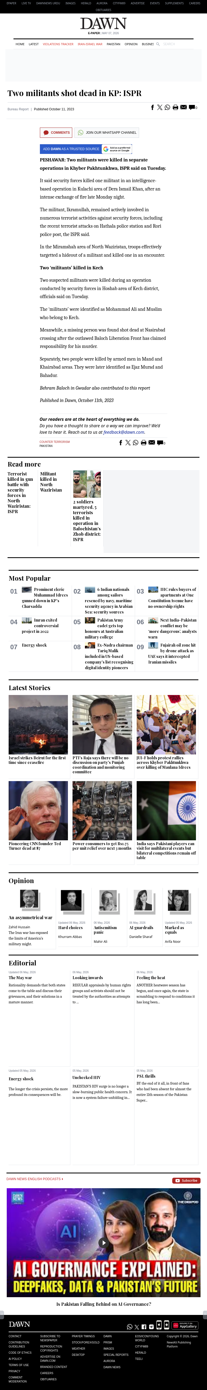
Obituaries (103, 10)
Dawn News (112, 1367)
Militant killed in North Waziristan (51, 482)
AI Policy (15, 1358)
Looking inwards (88, 977)
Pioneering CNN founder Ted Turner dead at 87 (35, 846)
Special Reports (116, 1354)
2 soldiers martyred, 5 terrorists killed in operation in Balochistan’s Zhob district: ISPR (87, 520)
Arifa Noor (173, 941)
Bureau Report (18, 109)
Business (149, 44)
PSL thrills (146, 1076)
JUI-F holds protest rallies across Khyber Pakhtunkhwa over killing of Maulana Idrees (164, 762)
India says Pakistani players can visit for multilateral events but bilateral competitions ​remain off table (166, 850)
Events (155, 3)
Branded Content (53, 1367)
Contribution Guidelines (19, 1344)
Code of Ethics (20, 1352)
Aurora (101, 3)
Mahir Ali (100, 941)
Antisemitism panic (105, 930)
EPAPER (11, 3)
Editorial (22, 962)
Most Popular (30, 578)
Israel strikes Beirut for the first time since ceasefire (37, 760)
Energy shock (34, 645)
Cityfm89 (141, 1346)
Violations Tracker (58, 44)
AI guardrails (141, 927)
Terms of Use (19, 1365)
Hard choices (70, 927)
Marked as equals (174, 930)
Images (70, 3)
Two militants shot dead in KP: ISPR (75, 92)
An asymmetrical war (31, 917)
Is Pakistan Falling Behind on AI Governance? (103, 1304)
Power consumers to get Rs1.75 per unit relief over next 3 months (102, 846)
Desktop (78, 1354)
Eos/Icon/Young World (147, 1338)
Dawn (108, 1336)
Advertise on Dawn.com (50, 1358)
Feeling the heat (151, 977)
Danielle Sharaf (140, 936)
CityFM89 (119, 3)
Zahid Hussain (19, 927)
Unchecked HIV (87, 1077)
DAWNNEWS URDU (48, 3)
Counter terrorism (55, 441)
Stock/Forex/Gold (86, 1342)
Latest (34, 44)
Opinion (131, 44)
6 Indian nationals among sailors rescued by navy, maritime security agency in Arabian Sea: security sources (109, 601)
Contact (15, 1336)
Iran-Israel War (90, 44)
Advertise (137, 3)
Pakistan (113, 44)
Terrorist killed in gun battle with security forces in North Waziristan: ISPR (20, 492)
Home (20, 44)
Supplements (174, 3)
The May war (20, 977)
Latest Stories (29, 687)
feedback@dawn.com (124, 432)
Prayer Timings (83, 1336)
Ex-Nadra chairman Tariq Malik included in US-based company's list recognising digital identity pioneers (109, 656)
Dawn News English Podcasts (34, 1179)
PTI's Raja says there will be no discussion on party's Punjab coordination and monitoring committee (101, 765)
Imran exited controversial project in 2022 (40, 626)
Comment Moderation (18, 1379)
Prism (108, 1342)
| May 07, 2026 (103, 33)
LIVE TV (26, 3)
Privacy (14, 1371)
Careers (194, 3)
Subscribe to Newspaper (50, 1338)
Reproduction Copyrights (51, 1348)
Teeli (139, 1358)
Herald (86, 3)
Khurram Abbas (70, 936)
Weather (78, 1348)
